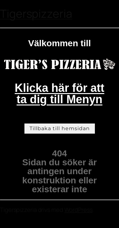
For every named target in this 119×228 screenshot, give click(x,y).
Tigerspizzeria (36, 13)
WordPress (78, 209)
